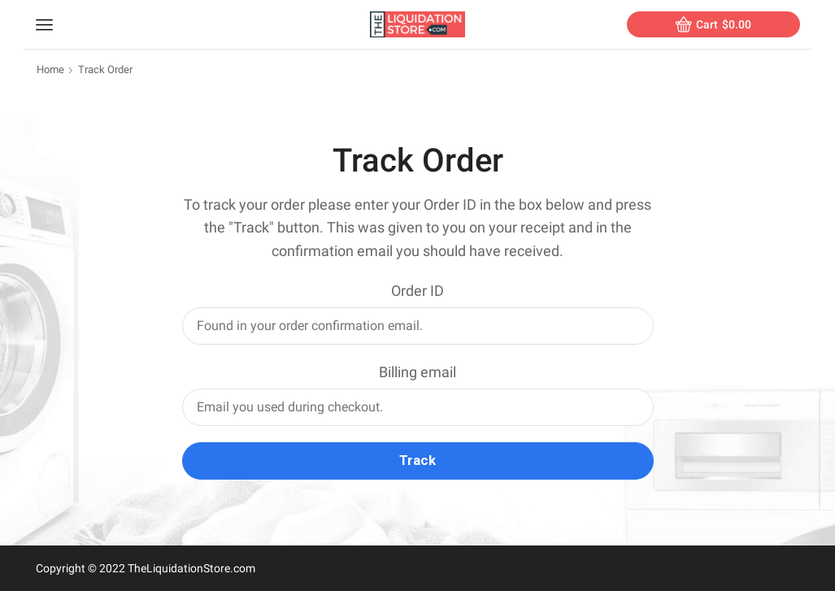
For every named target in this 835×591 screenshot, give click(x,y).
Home (50, 69)
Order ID (417, 290)
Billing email (417, 371)
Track (417, 460)
